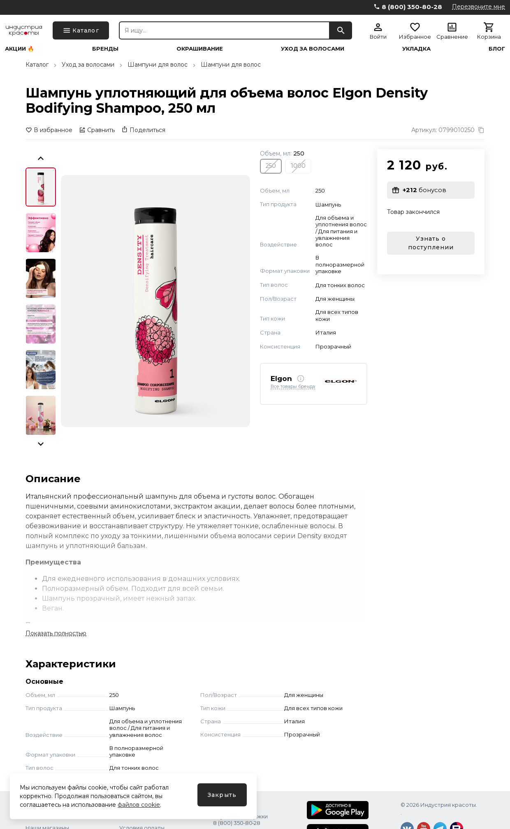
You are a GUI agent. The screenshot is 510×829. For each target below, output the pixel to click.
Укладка (416, 48)
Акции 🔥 (19, 48)
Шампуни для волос (158, 64)
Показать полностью (56, 633)
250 (271, 166)
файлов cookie (139, 804)
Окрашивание (199, 48)
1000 (298, 166)
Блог (497, 48)
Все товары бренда (293, 386)
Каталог (37, 64)
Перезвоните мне (478, 6)
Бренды (105, 48)
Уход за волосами (312, 48)
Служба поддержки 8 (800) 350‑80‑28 (240, 819)
